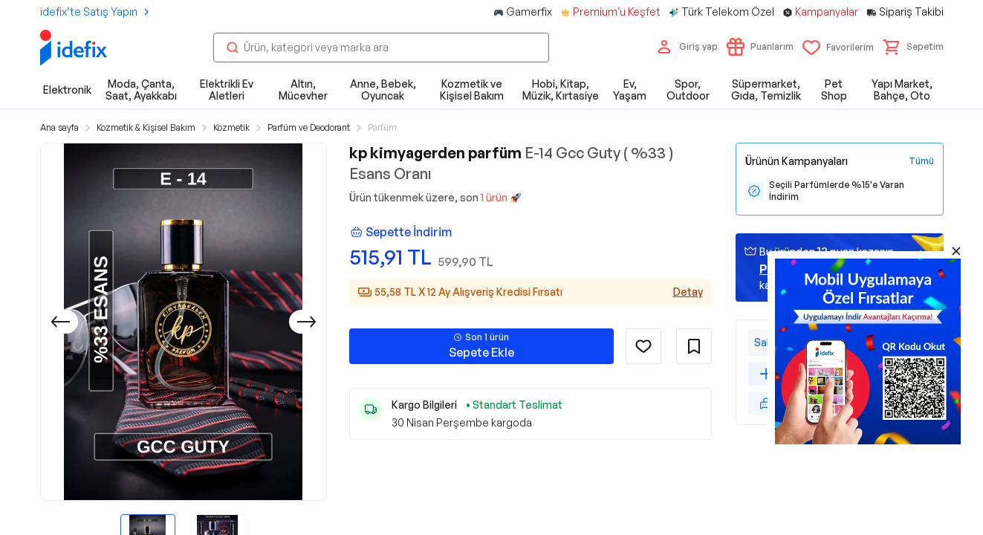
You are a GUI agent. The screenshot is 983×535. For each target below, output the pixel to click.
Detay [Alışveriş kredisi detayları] (688, 291)
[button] (913, 47)
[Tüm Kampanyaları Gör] (921, 161)
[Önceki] (60, 322)
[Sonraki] (307, 322)
